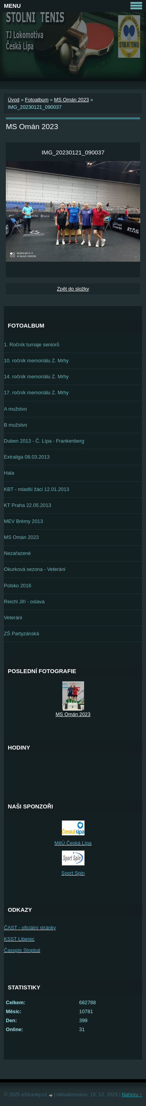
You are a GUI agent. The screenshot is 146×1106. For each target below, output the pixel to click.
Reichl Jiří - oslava (24, 601)
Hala (9, 473)
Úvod (13, 100)
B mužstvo (15, 425)
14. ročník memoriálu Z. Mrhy (36, 376)
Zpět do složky (73, 289)
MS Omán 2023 (71, 100)
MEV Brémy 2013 (23, 521)
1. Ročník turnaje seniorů (31, 344)
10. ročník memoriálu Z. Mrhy (36, 360)
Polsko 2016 (17, 585)
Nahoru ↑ (132, 1094)
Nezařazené (17, 553)
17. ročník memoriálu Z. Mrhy (36, 392)
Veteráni (13, 617)
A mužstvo (15, 409)
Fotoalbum (36, 100)
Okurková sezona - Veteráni (34, 569)
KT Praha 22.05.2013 (27, 505)
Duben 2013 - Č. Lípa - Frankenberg (44, 441)
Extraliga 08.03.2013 (26, 457)
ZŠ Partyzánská (21, 633)
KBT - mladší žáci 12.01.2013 (36, 489)
